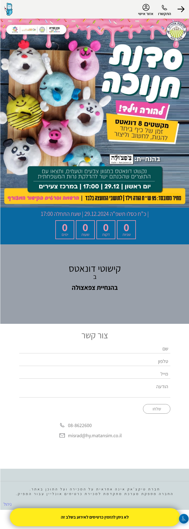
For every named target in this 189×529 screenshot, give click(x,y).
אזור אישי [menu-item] (145, 10)
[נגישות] (183, 519)
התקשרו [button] (164, 13)
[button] (181, 9)
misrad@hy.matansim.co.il (95, 436)
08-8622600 (79, 425)
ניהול (7, 504)
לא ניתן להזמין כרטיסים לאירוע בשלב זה (94, 517)
